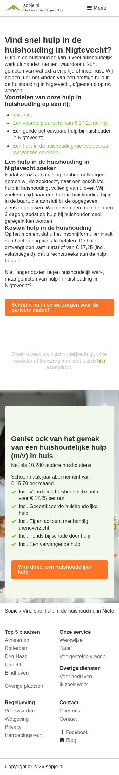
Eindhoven (17, 673)
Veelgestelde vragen (83, 656)
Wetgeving (17, 719)
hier (101, 361)
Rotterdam (17, 648)
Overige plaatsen (24, 686)
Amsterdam (18, 640)
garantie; (22, 114)
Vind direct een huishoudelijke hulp (54, 569)
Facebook (77, 732)
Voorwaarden (20, 710)
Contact (68, 719)
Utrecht (13, 664)
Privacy (13, 727)
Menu (96, 7)
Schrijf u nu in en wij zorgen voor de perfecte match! (55, 307)
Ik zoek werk (74, 684)
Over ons (70, 710)
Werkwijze (71, 640)
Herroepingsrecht (24, 735)
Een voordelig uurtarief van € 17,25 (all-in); (60, 123)
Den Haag (16, 656)
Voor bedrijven (76, 676)
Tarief (66, 648)
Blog (70, 740)
